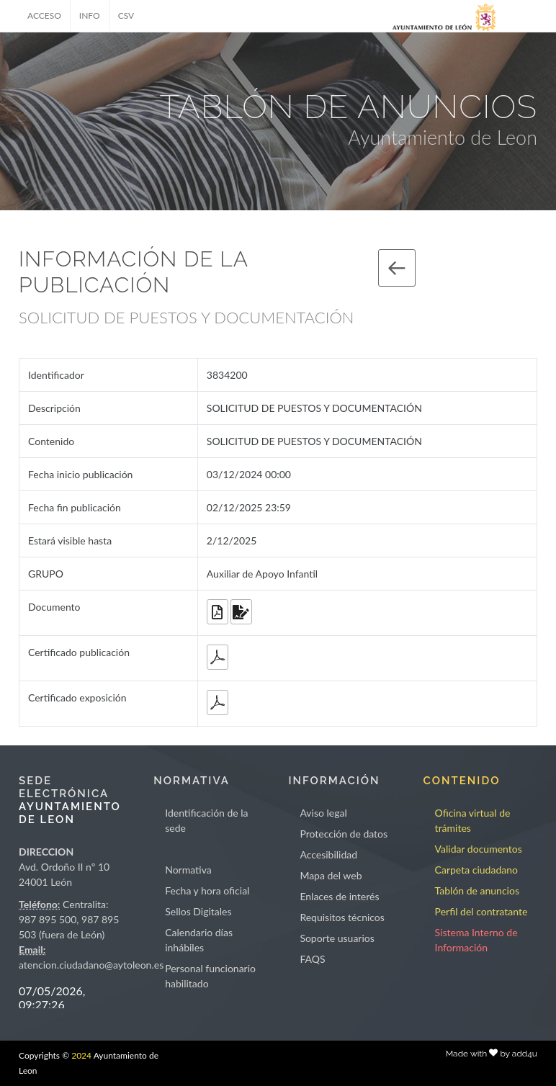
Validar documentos (478, 849)
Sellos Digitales (198, 911)
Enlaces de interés (339, 896)
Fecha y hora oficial (207, 890)
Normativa (188, 869)
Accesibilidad (328, 854)
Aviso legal (323, 813)
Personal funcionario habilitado (210, 975)
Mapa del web (331, 875)
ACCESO (44, 15)
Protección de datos (343, 833)
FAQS (312, 959)
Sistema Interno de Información (476, 939)
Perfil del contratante (481, 911)
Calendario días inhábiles (199, 939)
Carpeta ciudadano (476, 869)
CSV (126, 15)
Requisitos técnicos (342, 917)
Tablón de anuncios (477, 890)
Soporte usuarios (337, 938)
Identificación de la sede (206, 820)
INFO (89, 15)
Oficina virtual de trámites (473, 820)
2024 (81, 1055)
